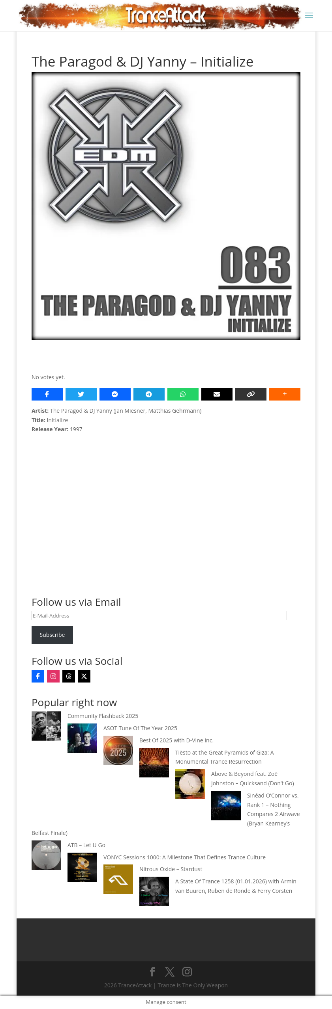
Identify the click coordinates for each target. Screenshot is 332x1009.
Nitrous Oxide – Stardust (171, 869)
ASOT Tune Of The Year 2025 (140, 728)
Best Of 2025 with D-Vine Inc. (176, 740)
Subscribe (52, 634)
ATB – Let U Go (86, 845)
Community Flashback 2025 (103, 716)
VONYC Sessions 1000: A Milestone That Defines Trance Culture (184, 857)
